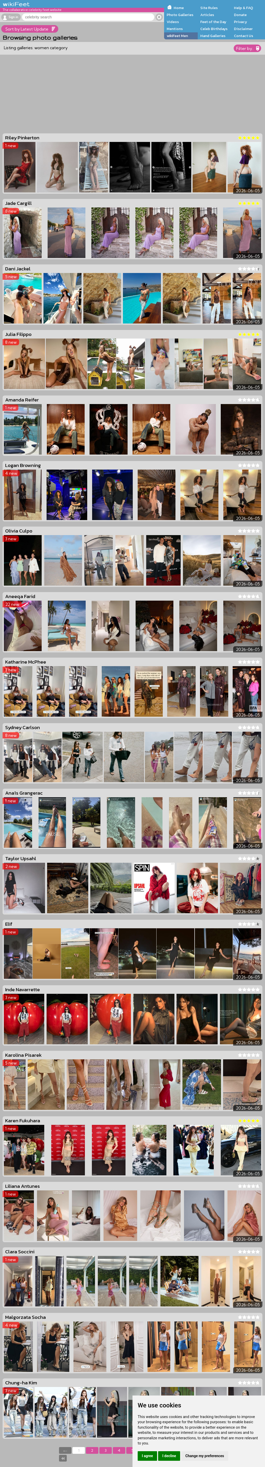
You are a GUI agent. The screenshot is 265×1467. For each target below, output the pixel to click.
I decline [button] (169, 1456)
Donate (240, 15)
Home (179, 8)
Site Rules (209, 8)
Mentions (175, 29)
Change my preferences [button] (204, 1456)
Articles (207, 15)
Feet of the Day (213, 22)
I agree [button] (147, 1456)
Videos (173, 22)
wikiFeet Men (177, 36)
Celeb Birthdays (213, 29)
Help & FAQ (243, 8)
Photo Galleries (180, 15)
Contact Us (243, 36)
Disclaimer (243, 29)
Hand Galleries (212, 36)
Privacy (240, 22)
